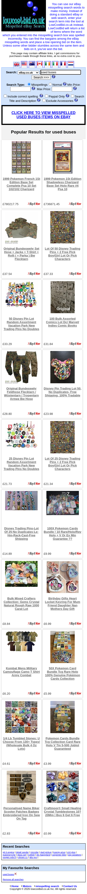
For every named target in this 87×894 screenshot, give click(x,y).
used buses (8, 874)
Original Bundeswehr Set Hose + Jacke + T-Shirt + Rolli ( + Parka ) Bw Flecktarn (21, 254)
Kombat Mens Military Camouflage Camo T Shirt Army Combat (21, 672)
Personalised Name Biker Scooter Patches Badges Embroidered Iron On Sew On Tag (21, 813)
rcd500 (31, 854)
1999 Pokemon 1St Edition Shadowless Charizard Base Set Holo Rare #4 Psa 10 (62, 184)
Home (14, 886)
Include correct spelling (22, 96)
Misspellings (39, 84)
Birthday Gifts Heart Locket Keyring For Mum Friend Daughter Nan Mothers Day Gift (62, 604)
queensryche (9, 854)
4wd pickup (46, 852)
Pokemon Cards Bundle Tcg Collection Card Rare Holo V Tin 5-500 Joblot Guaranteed (63, 743)
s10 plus (71, 852)
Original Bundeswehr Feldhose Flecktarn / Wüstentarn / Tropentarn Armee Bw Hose (21, 394)
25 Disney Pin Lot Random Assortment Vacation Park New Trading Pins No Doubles (21, 464)
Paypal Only (57, 96)
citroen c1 (23, 857)
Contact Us (69, 886)
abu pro (33, 857)
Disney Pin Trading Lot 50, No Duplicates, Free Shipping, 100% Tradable (62, 392)
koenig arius (59, 852)
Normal (57, 84)
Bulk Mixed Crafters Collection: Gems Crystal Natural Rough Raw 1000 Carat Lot (21, 604)
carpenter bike (59, 854)
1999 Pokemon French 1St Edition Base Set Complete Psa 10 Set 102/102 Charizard (21, 184)
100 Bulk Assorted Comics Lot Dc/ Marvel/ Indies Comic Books (62, 322)
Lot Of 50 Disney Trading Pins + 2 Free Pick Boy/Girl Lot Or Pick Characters (62, 254)
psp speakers (74, 854)
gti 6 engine (8, 852)
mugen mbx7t (9, 857)
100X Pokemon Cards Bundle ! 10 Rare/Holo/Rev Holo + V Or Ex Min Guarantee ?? (62, 533)
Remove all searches (13, 879)
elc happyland (43, 854)
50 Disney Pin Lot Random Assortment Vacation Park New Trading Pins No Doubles (21, 324)
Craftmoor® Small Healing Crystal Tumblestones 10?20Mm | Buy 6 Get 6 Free (62, 811)
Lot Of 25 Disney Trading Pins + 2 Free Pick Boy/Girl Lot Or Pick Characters (62, 464)
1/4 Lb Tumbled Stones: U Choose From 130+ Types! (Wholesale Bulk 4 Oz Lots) (21, 743)
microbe (35, 852)
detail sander (22, 852)
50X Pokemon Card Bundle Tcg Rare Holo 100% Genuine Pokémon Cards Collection (62, 673)
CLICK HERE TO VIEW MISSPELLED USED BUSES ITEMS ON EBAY (43, 115)
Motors (26, 886)
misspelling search (46, 886)
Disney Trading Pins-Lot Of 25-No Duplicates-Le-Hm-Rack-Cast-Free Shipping (21, 533)
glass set (21, 854)
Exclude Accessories (59, 101)
